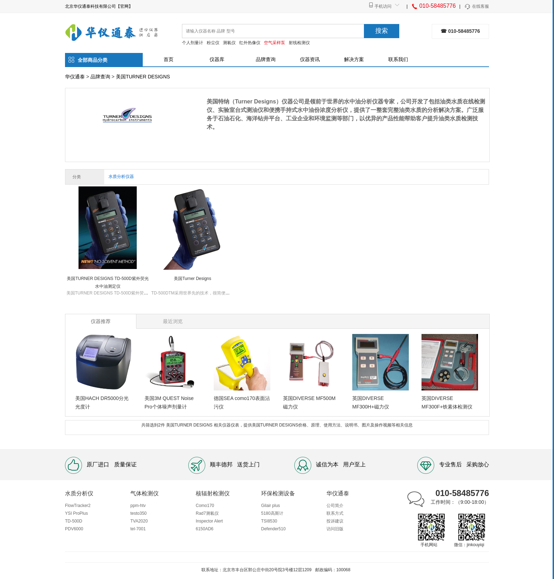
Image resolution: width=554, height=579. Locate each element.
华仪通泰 (75, 76)
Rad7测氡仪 (207, 513)
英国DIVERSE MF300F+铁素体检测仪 (447, 402)
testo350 (138, 513)
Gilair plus (270, 505)
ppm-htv (138, 505)
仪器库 (217, 59)
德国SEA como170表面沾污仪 (242, 402)
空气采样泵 (274, 42)
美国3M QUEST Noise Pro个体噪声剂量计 (169, 402)
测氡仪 (229, 42)
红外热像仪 (249, 42)
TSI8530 (269, 521)
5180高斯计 (272, 513)
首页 (168, 59)
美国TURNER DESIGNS (143, 76)
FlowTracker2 (77, 505)
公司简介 (334, 505)
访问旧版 (334, 528)
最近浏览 (173, 321)
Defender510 (273, 528)
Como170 (205, 505)
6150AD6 (204, 528)
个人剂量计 (192, 42)
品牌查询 (266, 59)
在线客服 (476, 6)
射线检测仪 (299, 42)
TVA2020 (139, 521)
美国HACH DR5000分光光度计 (102, 402)
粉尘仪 (213, 42)
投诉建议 (334, 521)
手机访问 (383, 6)
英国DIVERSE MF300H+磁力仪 (370, 402)
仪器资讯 (310, 59)
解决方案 (354, 59)
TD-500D (73, 521)
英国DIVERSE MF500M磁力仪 (309, 402)
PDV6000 (74, 528)
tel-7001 (138, 528)
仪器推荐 (101, 321)
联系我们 (398, 59)
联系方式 (334, 513)
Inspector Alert (209, 521)
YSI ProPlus (76, 513)
